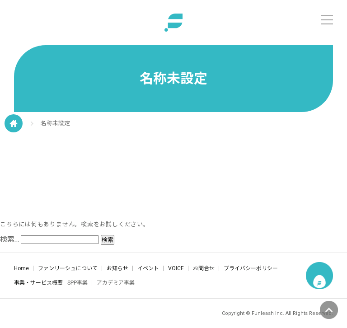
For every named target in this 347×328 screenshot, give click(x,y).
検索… (9, 239)
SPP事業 (77, 283)
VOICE (176, 268)
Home (21, 268)
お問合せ (204, 268)
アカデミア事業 (116, 283)
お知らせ (117, 268)
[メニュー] (327, 20)
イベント (148, 268)
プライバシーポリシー (251, 268)
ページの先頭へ (329, 310)
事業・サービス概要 (38, 283)
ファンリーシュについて (68, 268)
